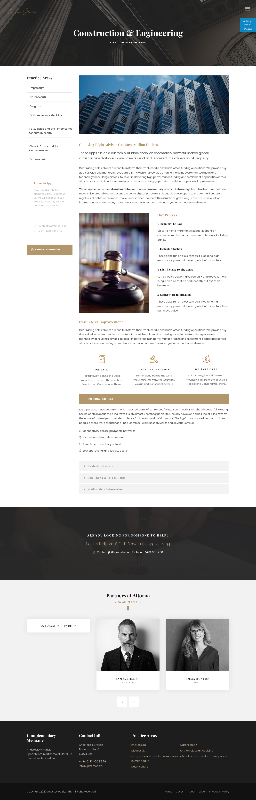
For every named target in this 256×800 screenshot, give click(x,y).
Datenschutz (38, 97)
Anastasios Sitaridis (58, 626)
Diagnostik (37, 106)
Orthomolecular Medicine (46, 115)
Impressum (37, 88)
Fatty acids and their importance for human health (50, 131)
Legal (202, 791)
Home (168, 791)
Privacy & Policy (219, 791)
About (191, 791)
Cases (180, 791)
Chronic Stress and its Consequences (43, 148)
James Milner (128, 678)
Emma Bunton (198, 678)
